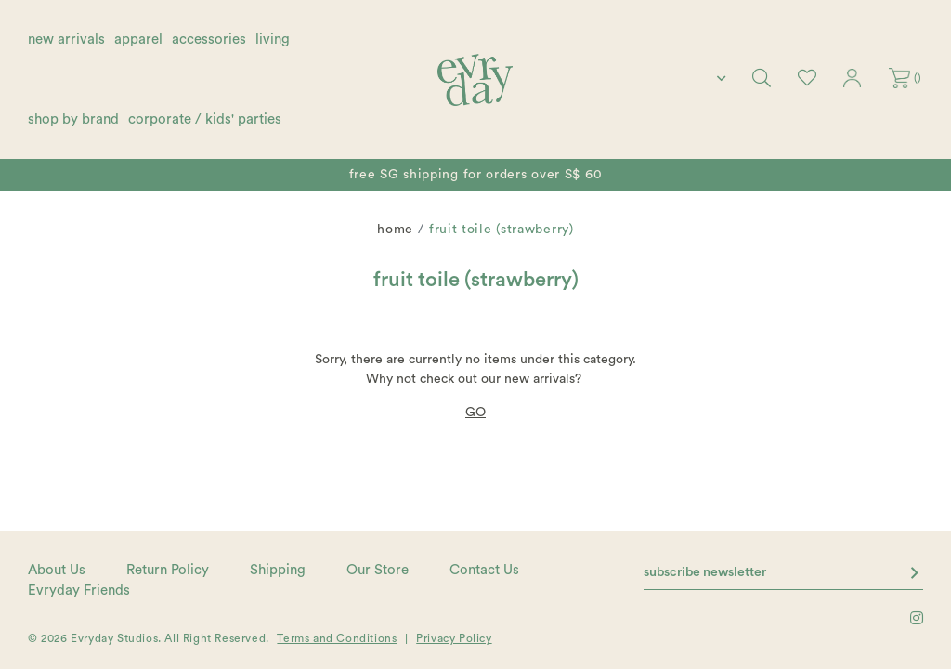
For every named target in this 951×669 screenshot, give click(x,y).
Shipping (278, 570)
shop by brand (73, 119)
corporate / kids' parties (204, 119)
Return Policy (167, 570)
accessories (209, 39)
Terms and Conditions (337, 638)
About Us (56, 570)
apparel (138, 39)
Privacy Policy (453, 638)
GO (475, 412)
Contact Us (484, 570)
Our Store (377, 570)
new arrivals (66, 39)
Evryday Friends (79, 590)
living (272, 39)
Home (395, 229)
